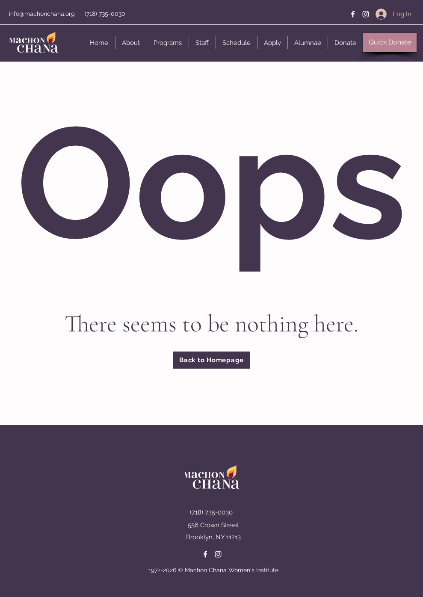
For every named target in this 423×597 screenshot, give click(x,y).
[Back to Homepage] (211, 360)
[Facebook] (353, 14)
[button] (131, 42)
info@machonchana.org (42, 13)
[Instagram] (365, 14)
